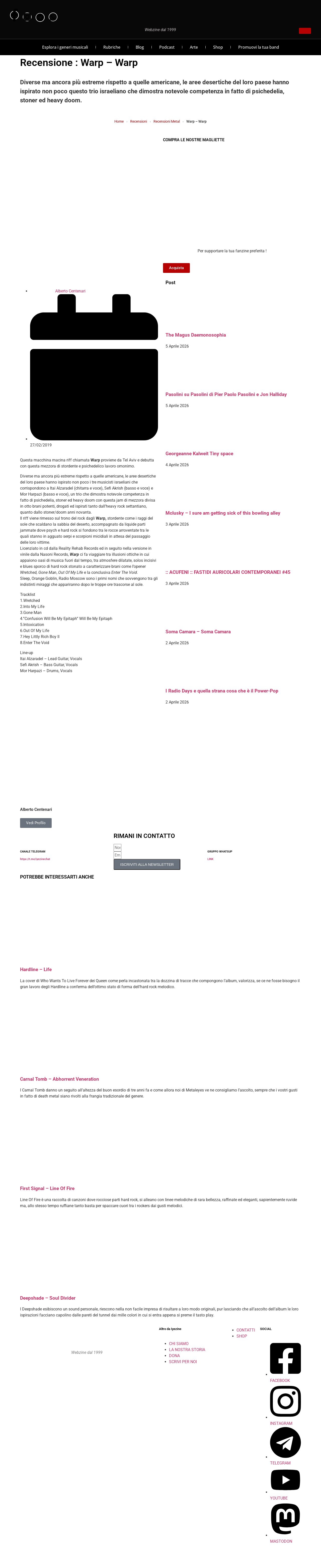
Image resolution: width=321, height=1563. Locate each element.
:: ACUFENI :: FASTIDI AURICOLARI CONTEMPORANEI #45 (228, 572)
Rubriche (111, 47)
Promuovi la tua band (258, 47)
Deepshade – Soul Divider (47, 1298)
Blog (140, 47)
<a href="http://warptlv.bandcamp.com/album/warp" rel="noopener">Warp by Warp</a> (89, 683)
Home (119, 121)
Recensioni (138, 121)
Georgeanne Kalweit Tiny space (199, 453)
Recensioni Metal (166, 121)
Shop (218, 47)
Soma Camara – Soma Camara (198, 632)
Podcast (167, 47)
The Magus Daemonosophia (196, 335)
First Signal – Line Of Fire (47, 1188)
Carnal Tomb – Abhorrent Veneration (59, 1079)
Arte (194, 47)
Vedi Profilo (36, 823)
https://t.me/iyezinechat (35, 859)
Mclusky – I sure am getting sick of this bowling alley (223, 513)
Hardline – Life (36, 969)
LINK (210, 859)
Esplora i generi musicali (65, 47)
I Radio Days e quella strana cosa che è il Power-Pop (222, 691)
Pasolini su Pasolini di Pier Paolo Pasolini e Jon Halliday (226, 394)
